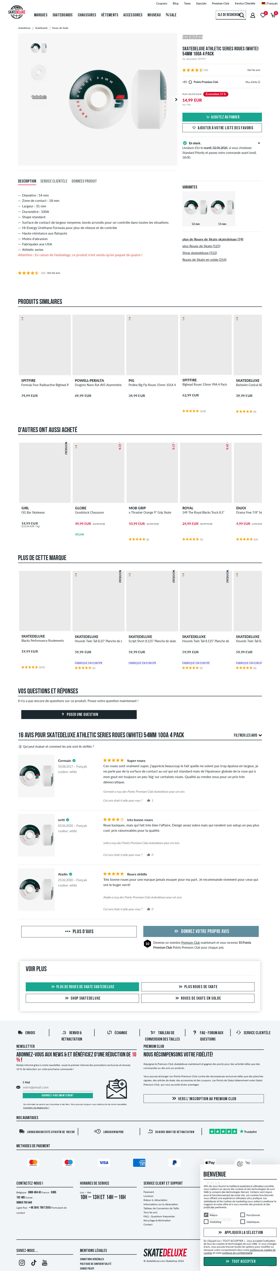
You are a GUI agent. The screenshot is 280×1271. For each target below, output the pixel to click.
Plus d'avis (79, 931)
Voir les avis (253, 70)
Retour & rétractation (155, 1200)
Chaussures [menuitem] (87, 15)
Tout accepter (240, 1262)
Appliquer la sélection (240, 1232)
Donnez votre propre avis (201, 931)
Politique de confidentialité (95, 1264)
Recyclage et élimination (157, 1220)
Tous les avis (150, 1212)
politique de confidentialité (237, 1252)
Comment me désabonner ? (36, 1107)
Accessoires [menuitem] (132, 15)
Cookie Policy (87, 1268)
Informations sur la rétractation (161, 1204)
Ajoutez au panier (222, 117)
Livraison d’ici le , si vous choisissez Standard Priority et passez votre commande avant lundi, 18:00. (222, 149)
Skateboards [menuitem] (63, 15)
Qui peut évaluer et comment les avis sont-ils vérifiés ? (56, 746)
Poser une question (79, 715)
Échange (117, 1033)
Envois (26, 1033)
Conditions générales (92, 1259)
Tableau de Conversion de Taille (161, 1208)
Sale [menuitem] (171, 15)
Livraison (149, 1196)
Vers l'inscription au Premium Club (203, 1098)
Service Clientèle (253, 1033)
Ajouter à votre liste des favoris (222, 128)
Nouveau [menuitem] (154, 15)
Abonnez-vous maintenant (58, 1095)
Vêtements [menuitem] (109, 15)
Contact (148, 1224)
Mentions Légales (93, 1251)
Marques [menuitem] (40, 15)
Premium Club (190, 942)
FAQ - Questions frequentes (159, 1216)
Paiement (149, 1192)
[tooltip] (259, 82)
